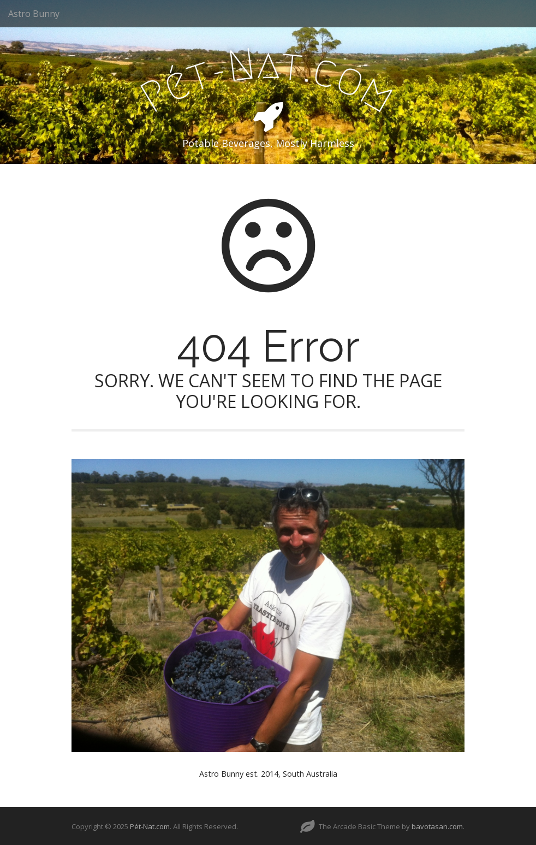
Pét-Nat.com (150, 826)
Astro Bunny (33, 14)
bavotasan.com (437, 826)
